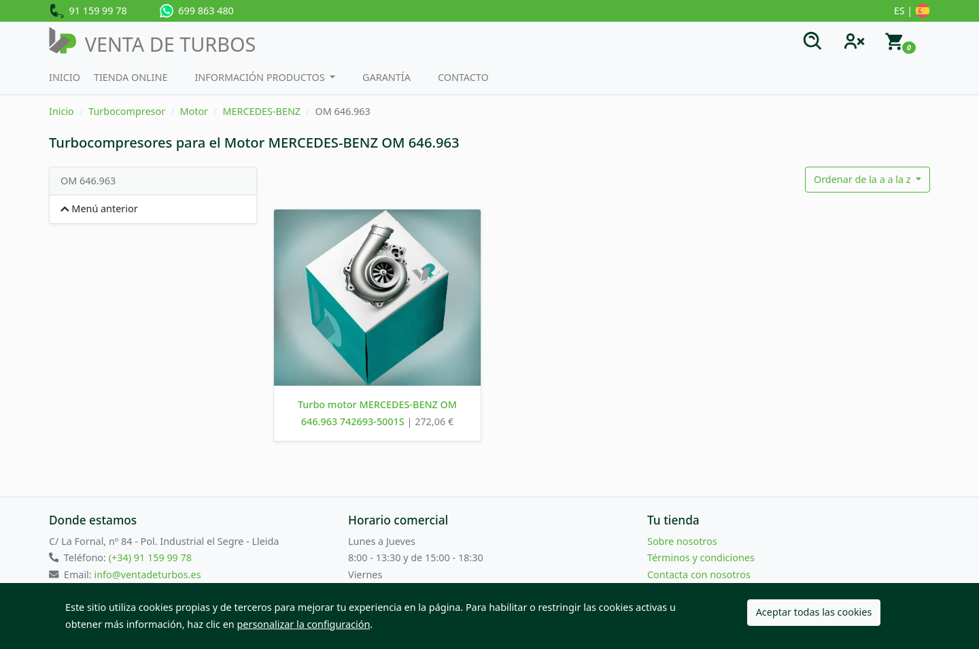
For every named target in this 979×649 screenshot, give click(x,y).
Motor (193, 111)
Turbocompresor (126, 111)
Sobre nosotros (682, 541)
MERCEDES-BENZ (261, 111)
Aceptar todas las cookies (814, 611)
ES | (912, 11)
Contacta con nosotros (699, 574)
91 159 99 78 (88, 11)
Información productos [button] (260, 77)
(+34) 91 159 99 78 (150, 557)
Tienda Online (131, 77)
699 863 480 (197, 11)
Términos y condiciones (701, 557)
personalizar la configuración (304, 624)
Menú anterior (99, 208)
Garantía (386, 77)
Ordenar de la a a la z (863, 179)
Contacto (463, 77)
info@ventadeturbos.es (147, 574)
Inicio (64, 77)
